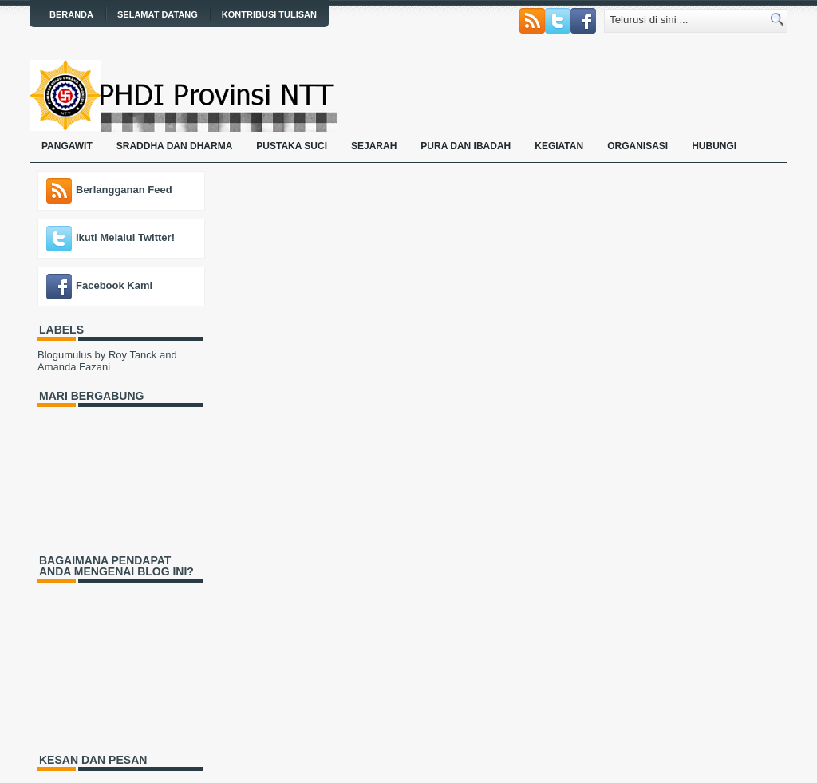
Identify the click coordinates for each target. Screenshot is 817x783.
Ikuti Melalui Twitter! (125, 237)
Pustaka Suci (291, 146)
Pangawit (67, 146)
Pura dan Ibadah (465, 146)
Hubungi (714, 146)
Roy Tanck (132, 355)
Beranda (71, 14)
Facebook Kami (114, 285)
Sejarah (374, 146)
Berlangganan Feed (124, 190)
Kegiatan (559, 146)
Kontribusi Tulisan (269, 14)
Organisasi (637, 146)
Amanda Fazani (73, 367)
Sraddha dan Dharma (174, 146)
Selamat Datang (157, 14)
